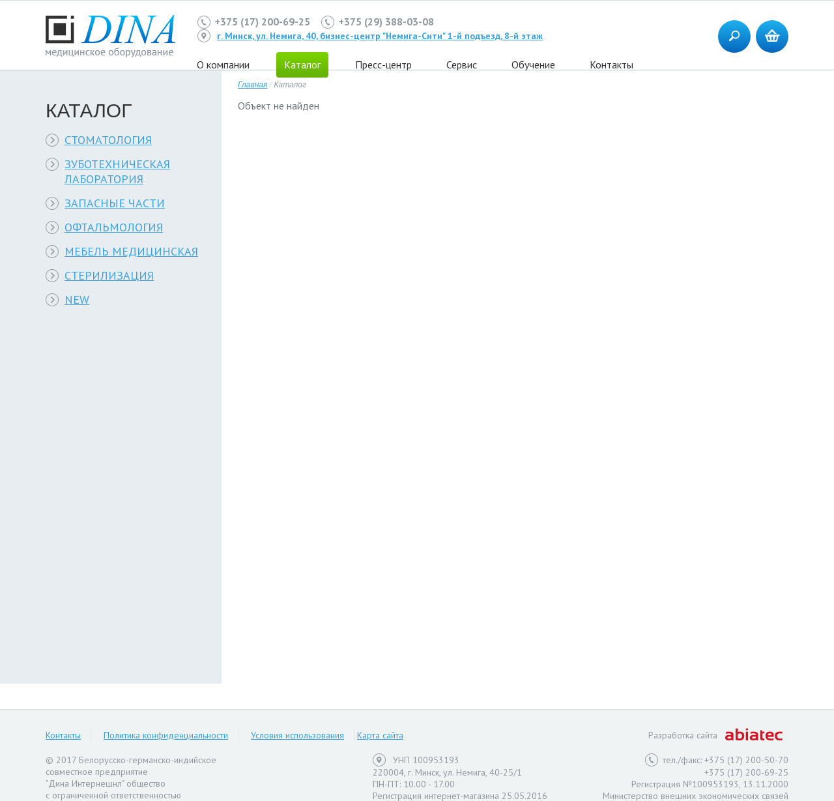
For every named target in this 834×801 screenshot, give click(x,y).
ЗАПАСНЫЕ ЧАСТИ (115, 203)
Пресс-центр (383, 64)
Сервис (461, 64)
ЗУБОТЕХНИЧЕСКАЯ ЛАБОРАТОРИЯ (117, 171)
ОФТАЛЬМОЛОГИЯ (114, 227)
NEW (77, 299)
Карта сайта (380, 735)
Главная (252, 84)
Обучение (533, 64)
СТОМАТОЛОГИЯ (108, 139)
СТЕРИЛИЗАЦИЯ (109, 275)
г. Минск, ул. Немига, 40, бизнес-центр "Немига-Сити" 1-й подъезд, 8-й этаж (380, 36)
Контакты (611, 64)
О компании (223, 64)
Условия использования (297, 735)
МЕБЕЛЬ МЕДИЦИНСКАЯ (131, 251)
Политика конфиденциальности (166, 735)
